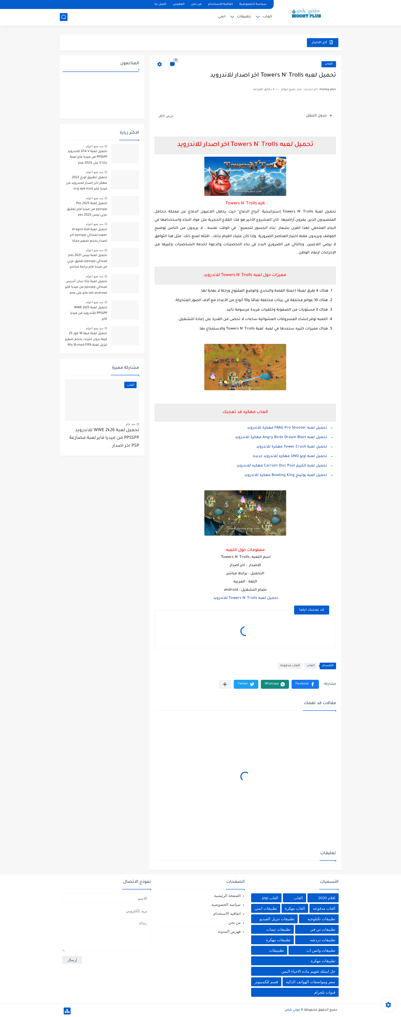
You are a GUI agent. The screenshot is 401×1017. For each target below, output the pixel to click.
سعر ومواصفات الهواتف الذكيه (310, 982)
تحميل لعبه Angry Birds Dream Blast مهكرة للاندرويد (281, 438)
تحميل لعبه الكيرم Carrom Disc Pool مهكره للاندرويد (282, 466)
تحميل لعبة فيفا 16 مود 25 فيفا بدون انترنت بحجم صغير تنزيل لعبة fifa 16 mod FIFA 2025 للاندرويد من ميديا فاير (86, 340)
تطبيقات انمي (266, 908)
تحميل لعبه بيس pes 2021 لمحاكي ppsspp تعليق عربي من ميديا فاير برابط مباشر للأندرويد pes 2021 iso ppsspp (87, 262)
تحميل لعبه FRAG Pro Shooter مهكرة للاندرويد (287, 428)
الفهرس (178, 4)
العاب (267, 17)
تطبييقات (276, 950)
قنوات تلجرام (324, 992)
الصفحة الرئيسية (227, 895)
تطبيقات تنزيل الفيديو (277, 919)
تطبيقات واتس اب (320, 950)
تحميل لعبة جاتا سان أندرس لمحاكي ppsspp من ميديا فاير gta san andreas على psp (86, 287)
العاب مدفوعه (290, 666)
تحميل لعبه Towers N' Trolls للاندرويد (245, 598)
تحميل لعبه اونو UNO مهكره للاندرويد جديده (290, 456)
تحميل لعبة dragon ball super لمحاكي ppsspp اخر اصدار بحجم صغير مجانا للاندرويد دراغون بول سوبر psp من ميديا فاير (88, 236)
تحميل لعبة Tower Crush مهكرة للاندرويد (291, 447)
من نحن (196, 4)
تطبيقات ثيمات (278, 929)
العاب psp (270, 898)
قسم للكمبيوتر (266, 982)
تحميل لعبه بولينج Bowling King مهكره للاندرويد (285, 475)
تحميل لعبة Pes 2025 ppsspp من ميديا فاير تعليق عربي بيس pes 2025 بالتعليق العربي (86, 210)
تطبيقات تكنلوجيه (321, 919)
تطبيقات (244, 17)
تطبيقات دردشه (322, 940)
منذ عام (130, 424)
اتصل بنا (160, 4)
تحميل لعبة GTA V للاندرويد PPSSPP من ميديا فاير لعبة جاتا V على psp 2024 (87, 157)
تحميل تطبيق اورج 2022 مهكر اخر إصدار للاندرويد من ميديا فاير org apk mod (86, 183)
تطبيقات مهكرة (278, 940)
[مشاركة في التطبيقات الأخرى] (225, 684)
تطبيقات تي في (322, 929)
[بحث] (64, 17)
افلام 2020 (326, 898)
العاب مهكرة (295, 908)
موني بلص (292, 1010)
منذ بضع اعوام (94, 146)
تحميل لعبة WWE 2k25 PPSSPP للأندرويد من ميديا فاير (88, 313)
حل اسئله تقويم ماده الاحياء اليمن (308, 971)
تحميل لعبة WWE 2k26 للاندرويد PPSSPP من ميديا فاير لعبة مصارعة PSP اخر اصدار (104, 438)
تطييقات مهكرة (323, 961)
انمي (222, 17)
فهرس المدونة (229, 931)
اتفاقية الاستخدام (220, 4)
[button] (305, 684)
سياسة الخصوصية (252, 4)
